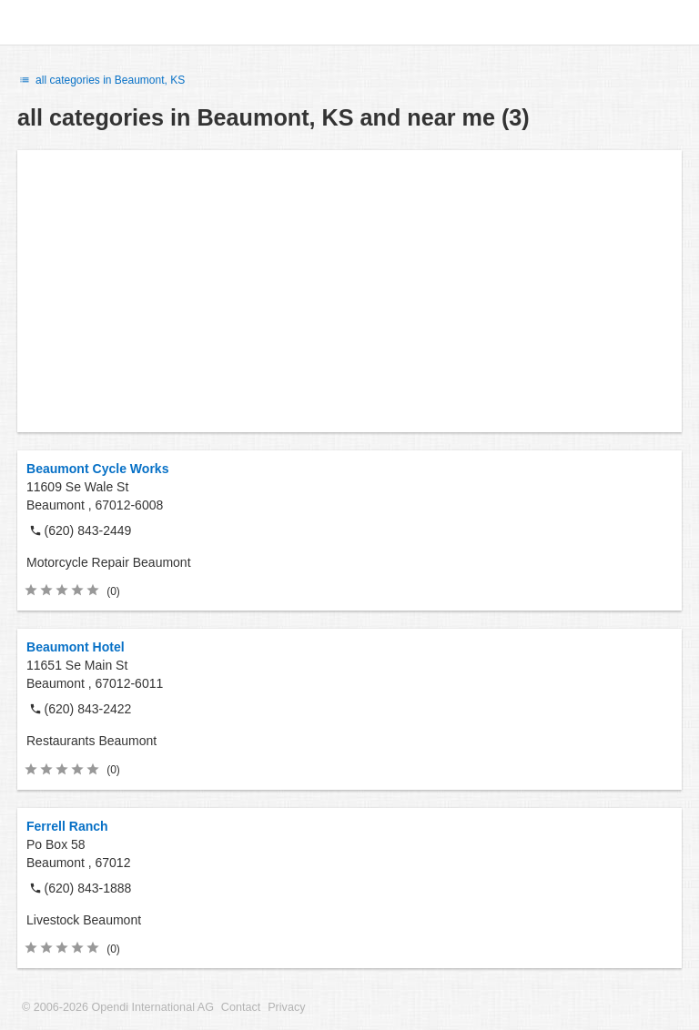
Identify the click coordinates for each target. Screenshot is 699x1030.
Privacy (286, 1007)
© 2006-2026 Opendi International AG (118, 1007)
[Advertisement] (349, 291)
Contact (240, 1007)
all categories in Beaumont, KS (101, 80)
